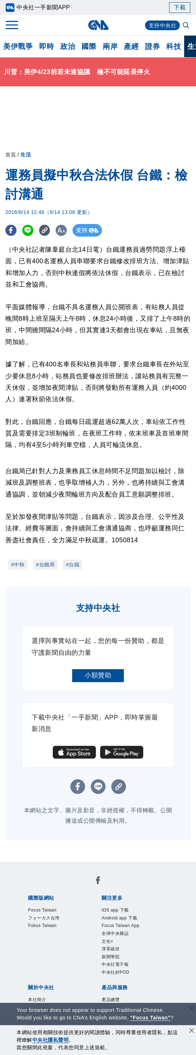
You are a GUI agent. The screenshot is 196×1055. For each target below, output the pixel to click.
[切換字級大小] (66, 230)
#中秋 (17, 564)
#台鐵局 (45, 564)
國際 (88, 46)
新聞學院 (115, 969)
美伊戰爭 (18, 46)
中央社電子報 (121, 979)
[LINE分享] (30, 230)
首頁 (10, 154)
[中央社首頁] (98, 25)
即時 (46, 46)
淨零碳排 (115, 959)
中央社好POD (122, 988)
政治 (67, 46)
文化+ (110, 950)
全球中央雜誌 (121, 940)
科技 (173, 46)
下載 (180, 7)
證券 (152, 46)
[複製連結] (48, 230)
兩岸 (110, 46)
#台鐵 (72, 564)
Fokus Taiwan (49, 930)
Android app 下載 (128, 920)
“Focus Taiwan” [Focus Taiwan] (150, 1017)
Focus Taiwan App (129, 930)
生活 (25, 154)
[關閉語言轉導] (191, 1009)
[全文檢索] (187, 26)
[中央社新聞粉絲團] (98, 882)
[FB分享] (11, 230)
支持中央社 (162, 25)
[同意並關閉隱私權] (191, 1031)
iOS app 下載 (121, 911)
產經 (131, 46)
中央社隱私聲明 (50, 1040)
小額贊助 (98, 675)
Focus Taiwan (49, 911)
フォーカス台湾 (51, 920)
